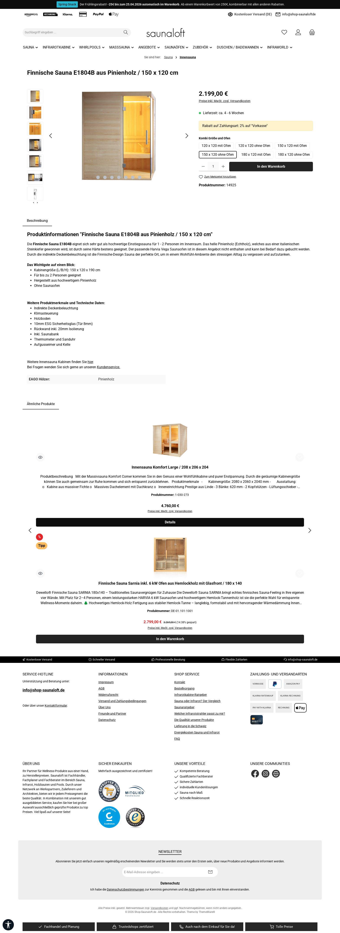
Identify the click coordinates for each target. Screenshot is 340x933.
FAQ (177, 738)
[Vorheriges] (51, 136)
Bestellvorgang (184, 688)
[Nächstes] (186, 136)
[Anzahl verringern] (203, 166)
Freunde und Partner (112, 713)
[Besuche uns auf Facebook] (255, 774)
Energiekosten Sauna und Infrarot (197, 732)
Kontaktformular (56, 705)
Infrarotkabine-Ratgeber (190, 694)
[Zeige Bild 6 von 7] (132, 177)
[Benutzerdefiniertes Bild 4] (135, 817)
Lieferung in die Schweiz (190, 726)
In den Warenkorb (271, 166)
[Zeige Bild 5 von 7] (126, 177)
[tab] (37, 220)
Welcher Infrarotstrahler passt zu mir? (199, 713)
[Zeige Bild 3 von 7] (112, 177)
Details (170, 522)
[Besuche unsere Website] (276, 774)
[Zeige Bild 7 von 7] (139, 177)
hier (90, 362)
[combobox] (72, 32)
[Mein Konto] (298, 32)
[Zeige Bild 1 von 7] (98, 177)
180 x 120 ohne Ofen (294, 155)
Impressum (106, 682)
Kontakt (179, 682)
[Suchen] (126, 32)
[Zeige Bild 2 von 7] (105, 177)
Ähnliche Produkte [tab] (41, 404)
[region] (109, 146)
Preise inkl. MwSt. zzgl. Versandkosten (224, 101)
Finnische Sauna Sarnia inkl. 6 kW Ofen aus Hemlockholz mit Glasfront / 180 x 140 (170, 583)
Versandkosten (159, 908)
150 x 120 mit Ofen (292, 146)
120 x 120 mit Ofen (216, 146)
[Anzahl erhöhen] (223, 166)
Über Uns (104, 707)
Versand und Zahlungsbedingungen (122, 701)
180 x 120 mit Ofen (256, 155)
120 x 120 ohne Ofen (254, 146)
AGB (101, 688)
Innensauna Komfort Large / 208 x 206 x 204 (170, 467)
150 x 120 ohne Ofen (218, 155)
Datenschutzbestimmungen (125, 889)
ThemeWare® (207, 912)
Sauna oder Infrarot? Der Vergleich (197, 701)
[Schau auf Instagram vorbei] (265, 774)
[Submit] (210, 872)
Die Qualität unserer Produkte (194, 720)
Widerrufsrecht (108, 694)
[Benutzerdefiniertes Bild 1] (109, 791)
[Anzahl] (213, 166)
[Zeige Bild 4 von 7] (119, 177)
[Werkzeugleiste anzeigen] (8, 924)
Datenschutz (107, 720)
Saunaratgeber (184, 707)
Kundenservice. (108, 367)
